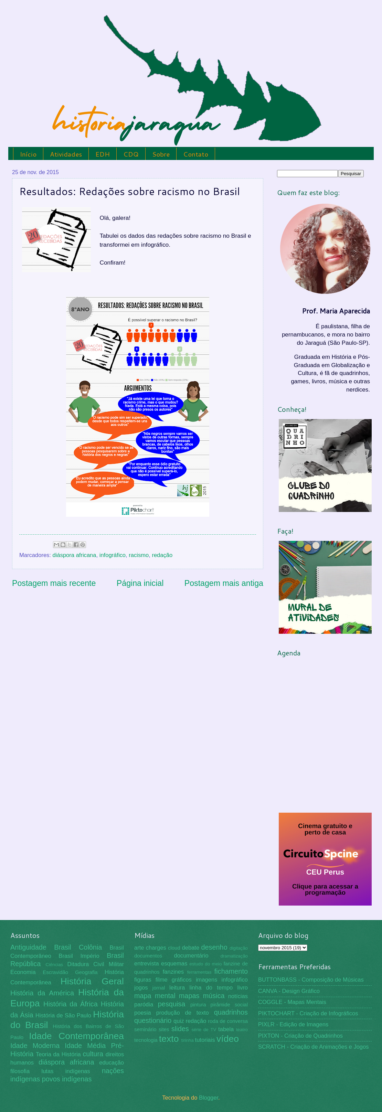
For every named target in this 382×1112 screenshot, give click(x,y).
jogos (141, 987)
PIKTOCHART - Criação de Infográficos (308, 1013)
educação (111, 1062)
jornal (158, 988)
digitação (239, 948)
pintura (198, 1004)
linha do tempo (211, 987)
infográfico (112, 555)
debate (191, 947)
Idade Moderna (35, 1045)
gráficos (182, 979)
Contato (195, 154)
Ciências (54, 964)
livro (242, 987)
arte (139, 947)
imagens (206, 979)
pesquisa (171, 1004)
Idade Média (85, 1045)
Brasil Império (79, 956)
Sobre (161, 154)
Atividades (66, 154)
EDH (102, 154)
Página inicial (140, 583)
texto (169, 1039)
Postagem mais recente (54, 583)
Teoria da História (58, 1054)
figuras (142, 979)
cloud (174, 948)
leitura (177, 987)
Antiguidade (28, 947)
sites (164, 1029)
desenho (214, 947)
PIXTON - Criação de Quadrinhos (300, 1036)
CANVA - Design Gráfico (289, 991)
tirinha (187, 1040)
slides (180, 1029)
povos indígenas (67, 1079)
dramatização (234, 956)
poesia (142, 1012)
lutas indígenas (65, 1071)
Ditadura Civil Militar (95, 964)
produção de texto (182, 1012)
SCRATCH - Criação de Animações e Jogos (313, 1047)
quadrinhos (231, 1012)
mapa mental (155, 995)
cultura (93, 1054)
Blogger (208, 1097)
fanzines (173, 972)
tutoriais (205, 1040)
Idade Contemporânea (76, 1036)
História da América (42, 993)
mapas (189, 995)
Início (28, 154)
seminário (145, 1029)
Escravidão (55, 972)
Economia (23, 972)
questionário (152, 1020)
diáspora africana (74, 555)
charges (156, 947)
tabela (226, 1029)
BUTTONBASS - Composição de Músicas (311, 979)
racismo (139, 555)
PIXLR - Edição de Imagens (293, 1024)
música (214, 995)
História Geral (92, 981)
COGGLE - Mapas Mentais (292, 1002)
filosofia (20, 1071)
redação (162, 555)
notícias (238, 996)
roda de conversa (228, 1021)
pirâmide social (229, 1004)
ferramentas (199, 972)
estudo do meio (206, 963)
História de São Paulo (63, 1015)
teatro (242, 1029)
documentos (148, 956)
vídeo (227, 1039)
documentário (191, 955)
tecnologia (146, 1040)
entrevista (146, 963)
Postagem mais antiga (223, 583)
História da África (70, 1004)
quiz (178, 1021)
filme (162, 979)
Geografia (86, 972)
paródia (143, 1004)
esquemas (174, 963)
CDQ (131, 154)
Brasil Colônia (78, 947)
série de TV (203, 1029)
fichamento (231, 971)
